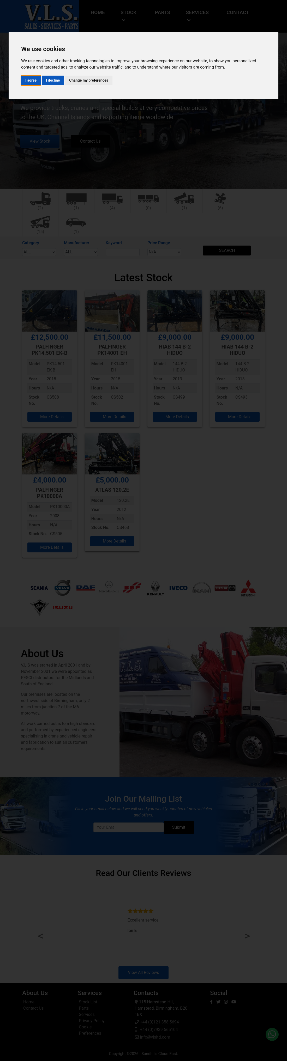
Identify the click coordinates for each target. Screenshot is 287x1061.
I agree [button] (31, 80)
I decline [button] (53, 80)
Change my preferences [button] (88, 80)
